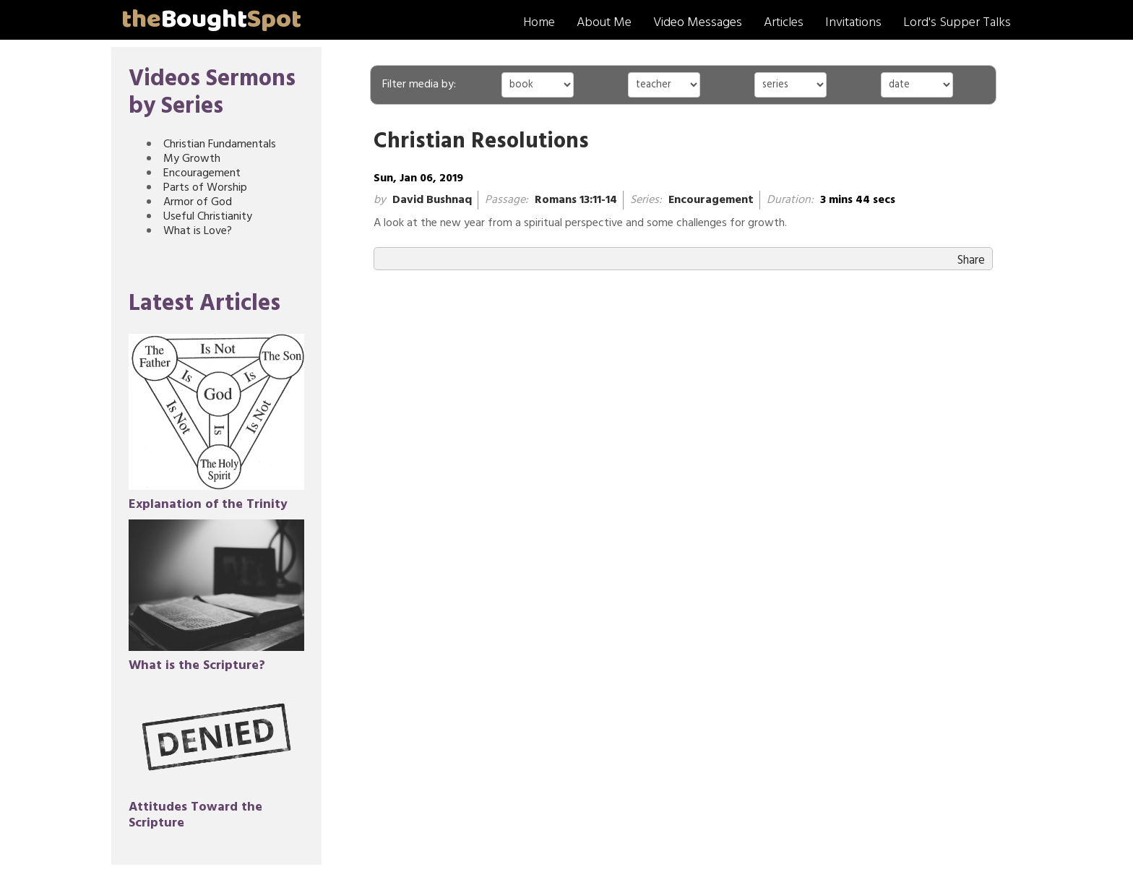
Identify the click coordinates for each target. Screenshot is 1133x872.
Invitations (853, 22)
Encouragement (202, 173)
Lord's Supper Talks (957, 22)
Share (971, 260)
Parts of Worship (205, 187)
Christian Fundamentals (219, 144)
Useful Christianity (207, 216)
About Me (604, 22)
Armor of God (197, 202)
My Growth (191, 159)
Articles (784, 22)
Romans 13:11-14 (576, 200)
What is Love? (197, 231)
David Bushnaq (432, 200)
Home (539, 22)
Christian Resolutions (481, 142)
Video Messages (697, 22)
